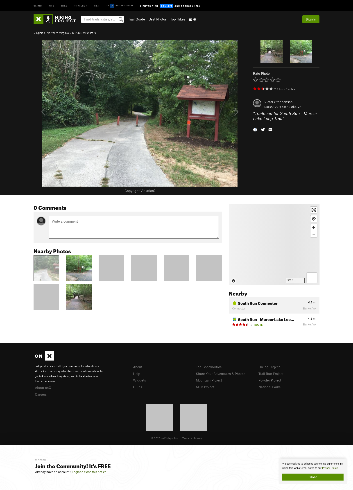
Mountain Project (209, 380)
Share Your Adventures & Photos (220, 374)
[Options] (312, 278)
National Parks (269, 387)
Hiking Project (269, 367)
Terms (186, 438)
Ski (96, 5)
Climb (38, 5)
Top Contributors (209, 367)
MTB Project (205, 387)
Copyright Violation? (139, 191)
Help (136, 374)
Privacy (197, 438)
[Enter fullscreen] (313, 210)
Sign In (310, 19)
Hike (64, 5)
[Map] (274, 244)
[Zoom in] (313, 227)
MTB (51, 5)
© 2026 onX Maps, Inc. (165, 438)
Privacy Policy (330, 468)
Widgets (139, 380)
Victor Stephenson (278, 102)
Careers (41, 394)
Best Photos (158, 19)
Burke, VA (294, 106)
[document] (313, 471)
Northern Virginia (58, 33)
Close (313, 477)
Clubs (137, 387)
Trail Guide (136, 19)
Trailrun (81, 5)
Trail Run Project (270, 374)
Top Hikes (177, 19)
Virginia (38, 33)
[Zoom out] (313, 234)
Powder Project (269, 380)
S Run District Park (84, 33)
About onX (43, 388)
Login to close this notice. (89, 472)
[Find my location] (313, 218)
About (137, 367)
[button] (255, 129)
